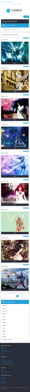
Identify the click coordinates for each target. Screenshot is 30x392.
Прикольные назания (7, 339)
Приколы (4, 322)
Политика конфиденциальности (7, 362)
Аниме (3, 308)
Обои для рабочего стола (6, 351)
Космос (4, 319)
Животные (4, 311)
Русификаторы (4, 349)
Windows (4, 336)
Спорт (3, 328)
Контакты (3, 358)
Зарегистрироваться (8, 1)
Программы (3, 347)
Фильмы (4, 330)
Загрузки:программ (8, 25)
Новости (2, 353)
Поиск (26, 16)
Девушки (4, 313)
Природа (4, 325)
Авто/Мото (4, 305)
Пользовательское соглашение (7, 360)
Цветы (3, 333)
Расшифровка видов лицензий (7, 364)
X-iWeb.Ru (12, 387)
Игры (3, 316)
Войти (2, 1)
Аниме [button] (15, 63)
